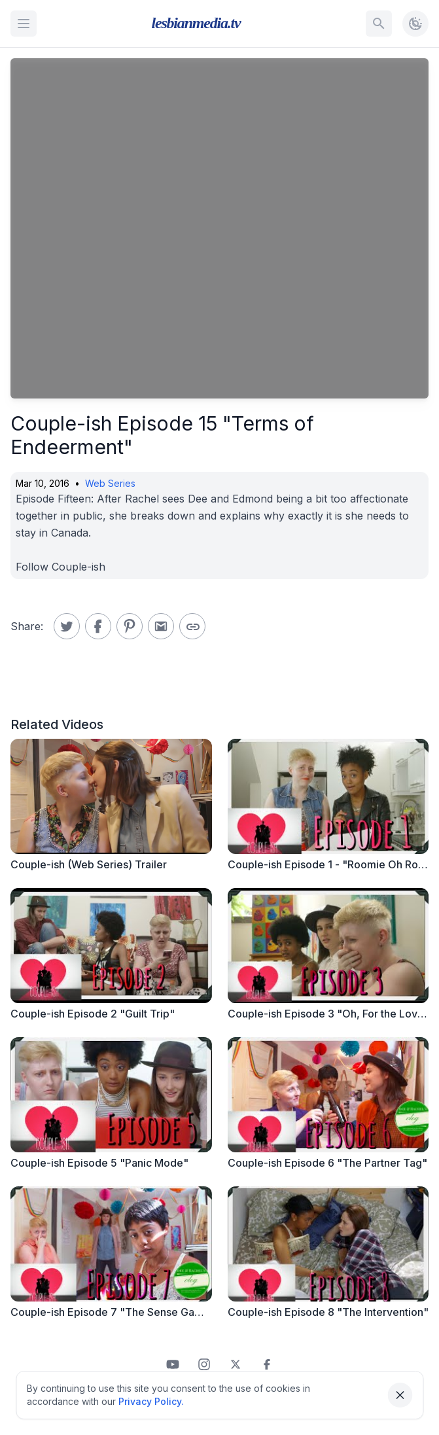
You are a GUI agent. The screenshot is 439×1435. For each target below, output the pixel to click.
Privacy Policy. (151, 1401)
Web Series (110, 483)
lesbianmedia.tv (196, 22)
